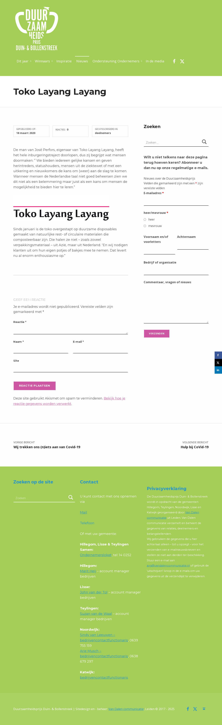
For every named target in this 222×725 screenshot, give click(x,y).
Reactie (19, 322)
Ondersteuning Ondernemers (116, 61)
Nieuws (82, 61)
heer (151, 219)
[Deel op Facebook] (218, 355)
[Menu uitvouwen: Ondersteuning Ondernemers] (141, 61)
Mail (83, 512)
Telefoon (87, 523)
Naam (18, 341)
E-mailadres (154, 193)
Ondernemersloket (96, 555)
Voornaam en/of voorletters (156, 239)
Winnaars (42, 61)
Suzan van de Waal (96, 614)
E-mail (78, 341)
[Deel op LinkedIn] (218, 370)
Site (16, 360)
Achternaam (186, 237)
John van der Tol (93, 592)
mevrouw (155, 226)
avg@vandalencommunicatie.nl (168, 565)
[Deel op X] (218, 362)
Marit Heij (88, 571)
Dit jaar (22, 61)
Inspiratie (64, 61)
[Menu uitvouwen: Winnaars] (52, 61)
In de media (155, 61)
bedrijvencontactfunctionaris (104, 678)
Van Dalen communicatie (126, 709)
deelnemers (103, 133)
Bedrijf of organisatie (160, 262)
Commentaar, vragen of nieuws (167, 282)
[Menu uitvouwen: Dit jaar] (31, 61)
